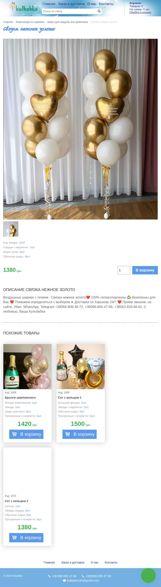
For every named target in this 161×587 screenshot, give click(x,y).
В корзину (145, 270)
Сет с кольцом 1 (70, 397)
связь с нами (148, 575)
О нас (91, 4)
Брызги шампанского (20, 397)
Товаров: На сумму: (145, 7)
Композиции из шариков (30, 22)
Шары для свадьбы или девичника (67, 22)
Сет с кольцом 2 (16, 501)
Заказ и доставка (71, 4)
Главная (49, 4)
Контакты (106, 4)
